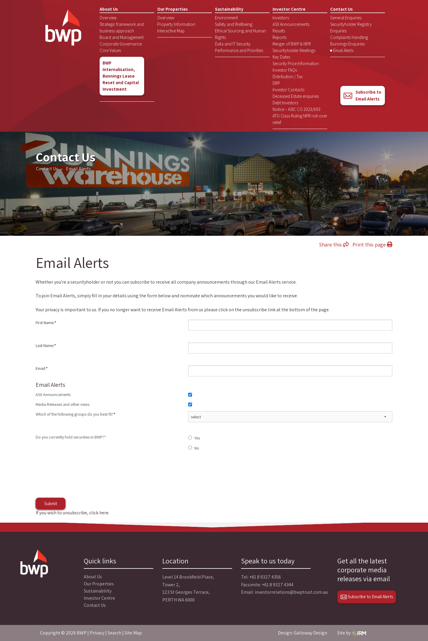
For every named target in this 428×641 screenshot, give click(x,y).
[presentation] (81, 480)
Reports (280, 37)
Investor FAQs (285, 70)
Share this (334, 244)
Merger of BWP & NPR (292, 44)
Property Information (176, 24)
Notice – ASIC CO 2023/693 (296, 109)
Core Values (110, 50)
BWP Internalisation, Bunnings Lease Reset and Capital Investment (121, 76)
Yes (197, 438)
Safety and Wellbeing (233, 24)
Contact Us (341, 9)
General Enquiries (345, 18)
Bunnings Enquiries (347, 44)
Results (279, 31)
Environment (226, 18)
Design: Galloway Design (302, 633)
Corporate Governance (121, 44)
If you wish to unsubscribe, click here (72, 513)
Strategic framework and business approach (122, 27)
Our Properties (172, 9)
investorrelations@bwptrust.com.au (291, 592)
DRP (276, 83)
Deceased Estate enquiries (296, 96)
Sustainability (229, 9)
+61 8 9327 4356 (265, 577)
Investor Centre (289, 9)
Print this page (372, 244)
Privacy (97, 633)
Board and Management (122, 37)
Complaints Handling (349, 37)
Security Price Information (296, 63)
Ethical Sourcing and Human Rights (240, 34)
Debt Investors (285, 103)
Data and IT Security (233, 44)
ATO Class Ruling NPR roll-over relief (300, 119)
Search (114, 633)
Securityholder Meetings (294, 50)
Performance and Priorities (239, 50)
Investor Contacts (288, 89)
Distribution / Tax (288, 76)
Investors (281, 18)
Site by (351, 633)
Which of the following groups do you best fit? (75, 414)
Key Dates (281, 57)
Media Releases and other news (62, 404)
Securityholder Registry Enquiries (351, 27)
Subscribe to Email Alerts (362, 95)
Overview (108, 18)
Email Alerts (343, 50)
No (196, 448)
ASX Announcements (291, 24)
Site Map (133, 633)
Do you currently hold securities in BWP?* (71, 437)
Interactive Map (171, 31)
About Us (109, 9)
